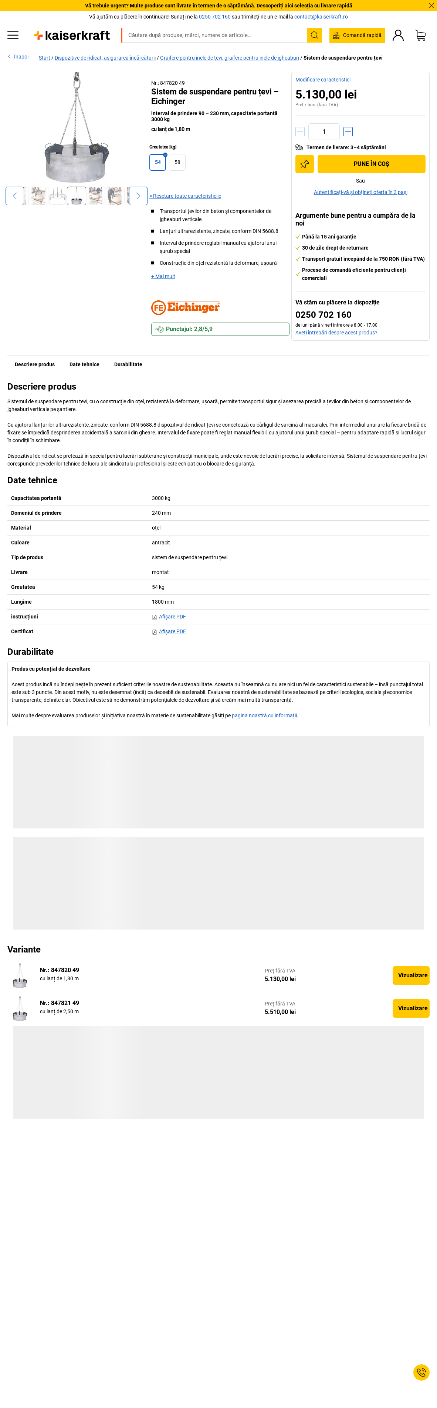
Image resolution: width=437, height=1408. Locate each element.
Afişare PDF (169, 617)
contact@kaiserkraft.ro (321, 17)
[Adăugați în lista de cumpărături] (304, 164)
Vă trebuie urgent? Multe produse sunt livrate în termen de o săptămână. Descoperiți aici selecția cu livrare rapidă (218, 6)
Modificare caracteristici (322, 80)
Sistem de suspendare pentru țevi (343, 58)
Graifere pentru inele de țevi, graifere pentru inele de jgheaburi (229, 58)
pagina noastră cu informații (264, 715)
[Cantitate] (324, 131)
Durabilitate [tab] (128, 364)
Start (44, 58)
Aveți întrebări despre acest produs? (336, 333)
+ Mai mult (163, 276)
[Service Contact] (421, 1372)
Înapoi (17, 56)
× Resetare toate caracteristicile (185, 196)
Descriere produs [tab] (35, 364)
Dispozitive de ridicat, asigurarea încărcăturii (105, 58)
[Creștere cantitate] (348, 131)
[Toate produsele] (12, 35)
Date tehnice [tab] (84, 364)
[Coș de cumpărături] (420, 35)
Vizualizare (413, 975)
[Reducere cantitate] (300, 131)
